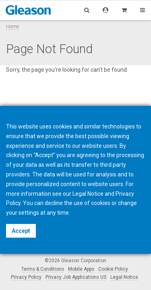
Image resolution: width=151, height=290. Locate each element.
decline (54, 203)
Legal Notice (124, 277)
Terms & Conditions (42, 269)
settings (29, 212)
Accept (21, 231)
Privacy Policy (26, 277)
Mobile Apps (81, 269)
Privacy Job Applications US (76, 277)
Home (12, 26)
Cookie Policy (113, 269)
